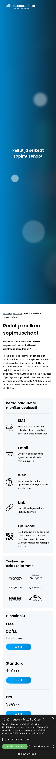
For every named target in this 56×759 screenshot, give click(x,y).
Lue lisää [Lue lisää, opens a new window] (40, 733)
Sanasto (17, 313)
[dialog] (28, 737)
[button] (28, 754)
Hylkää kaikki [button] (41, 746)
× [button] (53, 718)
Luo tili (18, 646)
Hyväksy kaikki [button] (15, 746)
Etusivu (7, 313)
